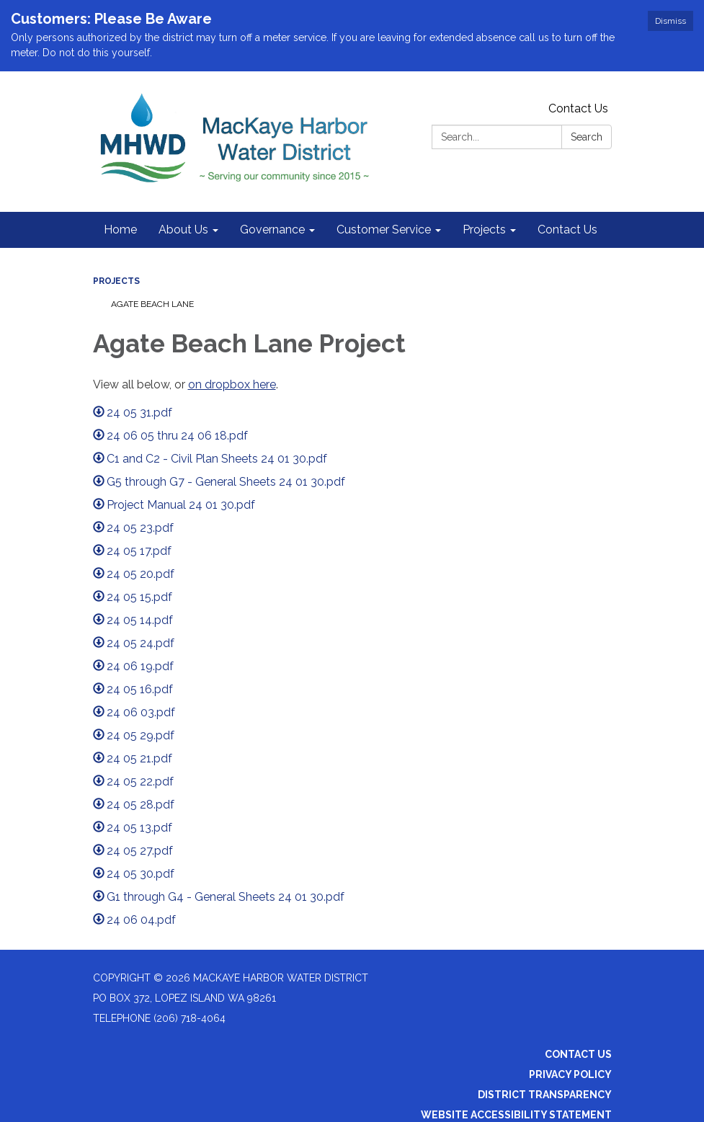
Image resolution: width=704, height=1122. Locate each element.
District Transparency (545, 1094)
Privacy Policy (570, 1074)
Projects (116, 281)
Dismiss (670, 21)
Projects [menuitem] (484, 229)
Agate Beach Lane (152, 304)
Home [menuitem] (120, 229)
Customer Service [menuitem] (384, 229)
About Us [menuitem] (183, 229)
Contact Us (578, 108)
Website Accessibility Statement (516, 1115)
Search (586, 137)
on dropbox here (232, 384)
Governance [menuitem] (272, 229)
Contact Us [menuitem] (567, 229)
